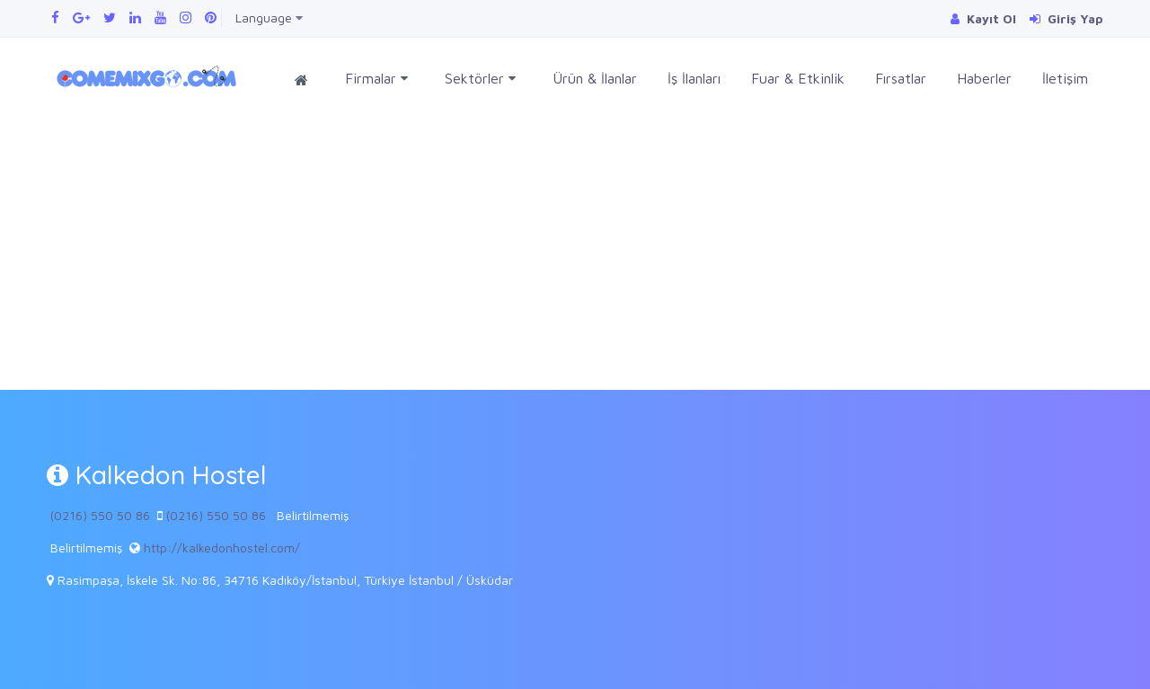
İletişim (1065, 78)
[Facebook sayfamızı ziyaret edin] (55, 17)
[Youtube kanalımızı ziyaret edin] (160, 17)
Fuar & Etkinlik (798, 78)
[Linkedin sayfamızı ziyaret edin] (135, 17)
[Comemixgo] (143, 76)
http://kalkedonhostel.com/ (222, 547)
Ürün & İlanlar (595, 78)
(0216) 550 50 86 (100, 515)
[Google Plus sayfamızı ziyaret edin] (81, 17)
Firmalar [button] (376, 78)
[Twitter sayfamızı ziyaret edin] (109, 17)
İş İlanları (694, 78)
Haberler (984, 78)
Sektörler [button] (480, 78)
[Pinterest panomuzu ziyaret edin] (211, 17)
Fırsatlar (900, 78)
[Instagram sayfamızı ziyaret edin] (185, 17)
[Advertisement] (575, 255)
